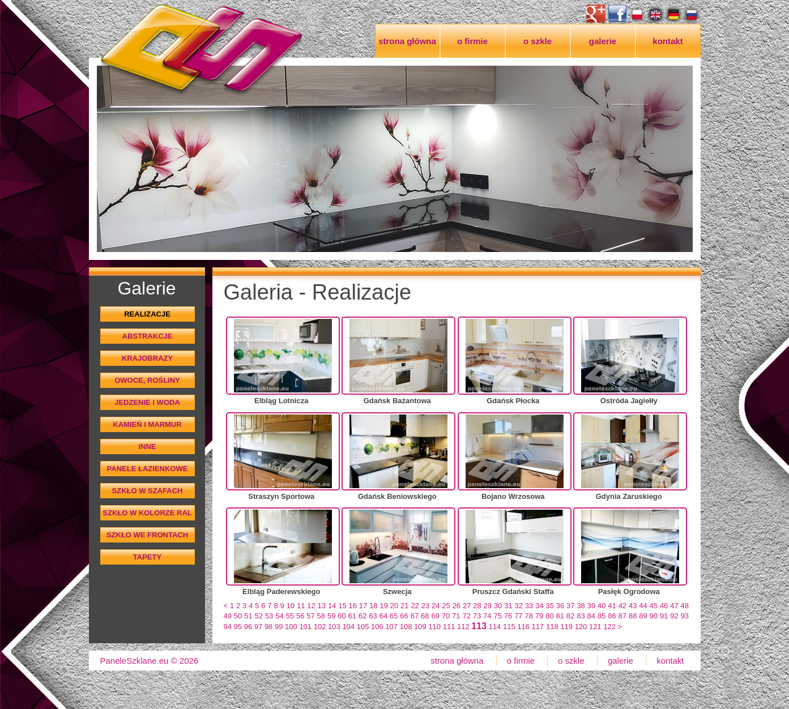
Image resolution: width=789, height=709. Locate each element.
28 (477, 605)
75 (497, 616)
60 (342, 616)
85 (601, 616)
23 (425, 605)
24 (436, 605)
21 (404, 605)
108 (406, 626)
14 (332, 605)
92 (674, 616)
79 (539, 616)
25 (446, 605)
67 (415, 616)
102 (320, 626)
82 (570, 616)
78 (528, 616)
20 (394, 605)
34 (539, 605)
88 (633, 616)
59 (331, 616)
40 (601, 605)
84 (591, 616)
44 (643, 605)
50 (238, 616)
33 (529, 605)
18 (373, 605)
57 (310, 616)
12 (311, 605)
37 (570, 605)
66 (404, 616)
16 (353, 605)
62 (362, 616)
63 (373, 616)
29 (488, 605)
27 (467, 605)
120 (581, 626)
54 (279, 616)
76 (508, 616)
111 (449, 626)
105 (363, 626)
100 (291, 626)
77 (518, 616)
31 (508, 605)
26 (456, 605)
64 (383, 616)
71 (456, 616)
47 (674, 605)
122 (609, 626)
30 (498, 605)
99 (279, 626)
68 (425, 616)
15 (342, 605)
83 (581, 616)
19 (383, 605)
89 (643, 616)
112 (463, 626)
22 (415, 605)
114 (495, 626)
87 (622, 616)
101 (305, 626)
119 (566, 626)
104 (348, 626)
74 (487, 616)
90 (654, 616)
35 (549, 605)
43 (633, 605)
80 (549, 616)
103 (334, 626)
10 (291, 605)
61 (352, 616)
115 (509, 626)
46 (664, 605)
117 (538, 626)
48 (685, 605)
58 (321, 616)
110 (434, 626)
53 (269, 616)
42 (622, 605)
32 (519, 605)
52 (259, 616)
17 (363, 605)
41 (612, 605)
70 (446, 616)
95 (238, 626)
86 (612, 616)
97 (258, 626)
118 (552, 626)
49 (228, 616)
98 (268, 626)
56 (300, 616)
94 (228, 626)
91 (664, 616)
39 (591, 605)
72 (466, 616)
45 (654, 605)
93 (685, 616)
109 (420, 626)
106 (377, 626)
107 (391, 626)
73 (477, 616)
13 (322, 605)
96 (248, 626)
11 (301, 605)
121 (595, 626)
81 (560, 616)
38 (581, 605)
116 (523, 626)
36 (560, 605)
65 (394, 616)
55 (290, 616)
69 (435, 616)
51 (248, 616)
